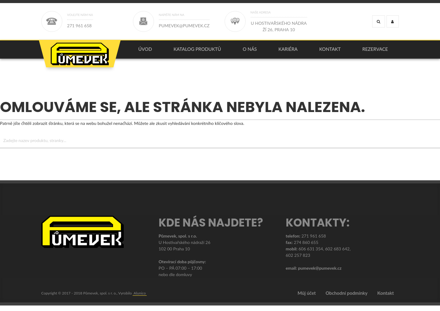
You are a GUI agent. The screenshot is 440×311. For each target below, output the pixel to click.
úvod (145, 51)
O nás (250, 51)
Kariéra (288, 51)
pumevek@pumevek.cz (319, 273)
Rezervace (375, 51)
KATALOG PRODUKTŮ (197, 51)
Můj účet (307, 299)
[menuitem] (145, 52)
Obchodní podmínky (346, 299)
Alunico (140, 298)
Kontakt (330, 51)
